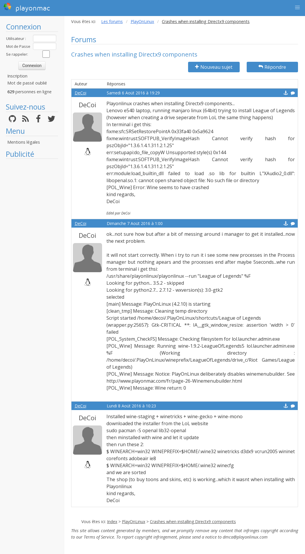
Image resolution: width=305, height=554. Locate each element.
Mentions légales (23, 142)
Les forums (112, 21)
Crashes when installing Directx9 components (193, 521)
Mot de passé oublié (27, 83)
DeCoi (80, 93)
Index (112, 521)
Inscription (17, 76)
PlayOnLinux (142, 21)
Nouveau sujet (213, 67)
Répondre (272, 67)
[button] (297, 7)
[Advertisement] (32, 249)
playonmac (26, 7)
